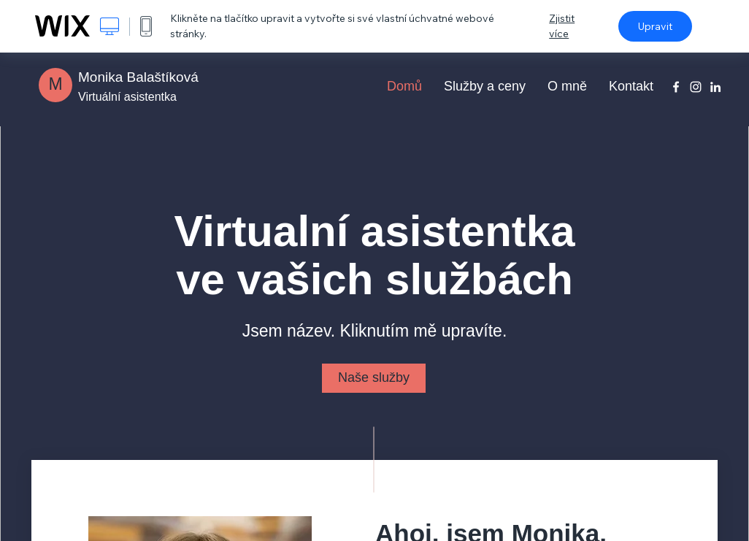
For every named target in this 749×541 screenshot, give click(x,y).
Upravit (655, 26)
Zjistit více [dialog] (562, 26)
